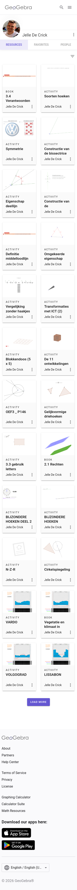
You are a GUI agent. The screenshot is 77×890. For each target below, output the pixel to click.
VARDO (11, 622)
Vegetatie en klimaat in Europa (54, 626)
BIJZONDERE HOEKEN (54, 519)
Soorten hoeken (57, 96)
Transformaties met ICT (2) (56, 308)
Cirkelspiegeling (57, 569)
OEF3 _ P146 (16, 412)
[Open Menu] (69, 7)
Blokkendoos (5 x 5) (18, 361)
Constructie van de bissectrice (56, 151)
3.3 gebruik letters (15, 466)
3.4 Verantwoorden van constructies (19, 100)
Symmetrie (14, 149)
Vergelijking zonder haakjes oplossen (18, 311)
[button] (38, 702)
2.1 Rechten (53, 464)
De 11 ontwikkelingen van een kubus (56, 363)
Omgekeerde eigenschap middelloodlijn (55, 258)
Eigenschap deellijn (15, 203)
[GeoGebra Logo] (18, 7)
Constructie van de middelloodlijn (56, 206)
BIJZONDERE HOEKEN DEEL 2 (19, 519)
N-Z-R (10, 569)
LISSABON (52, 675)
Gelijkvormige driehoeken (55, 414)
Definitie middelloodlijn (17, 256)
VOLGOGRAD (16, 675)
